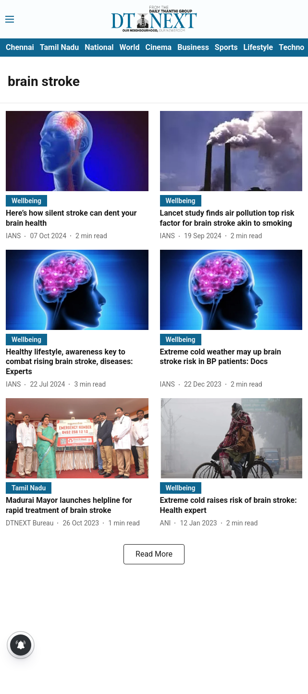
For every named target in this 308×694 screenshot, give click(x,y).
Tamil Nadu (59, 47)
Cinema (158, 47)
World (130, 47)
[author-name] (15, 236)
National (99, 47)
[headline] (77, 218)
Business (193, 47)
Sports (226, 47)
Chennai (20, 47)
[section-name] (26, 200)
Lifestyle (258, 47)
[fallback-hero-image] (77, 151)
